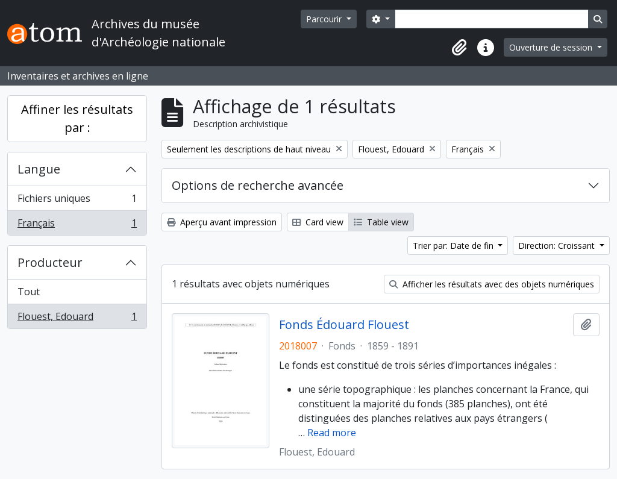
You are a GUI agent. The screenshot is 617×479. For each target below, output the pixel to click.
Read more (331, 432)
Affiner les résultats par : (77, 118)
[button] (459, 47)
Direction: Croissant (557, 245)
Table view (381, 222)
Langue (38, 169)
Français (77, 225)
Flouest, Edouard (77, 318)
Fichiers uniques (77, 201)
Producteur (50, 262)
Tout (28, 291)
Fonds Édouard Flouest (344, 325)
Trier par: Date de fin (454, 245)
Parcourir (325, 19)
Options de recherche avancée (257, 185)
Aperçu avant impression (222, 222)
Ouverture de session (552, 47)
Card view (317, 222)
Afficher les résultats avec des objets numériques (491, 284)
